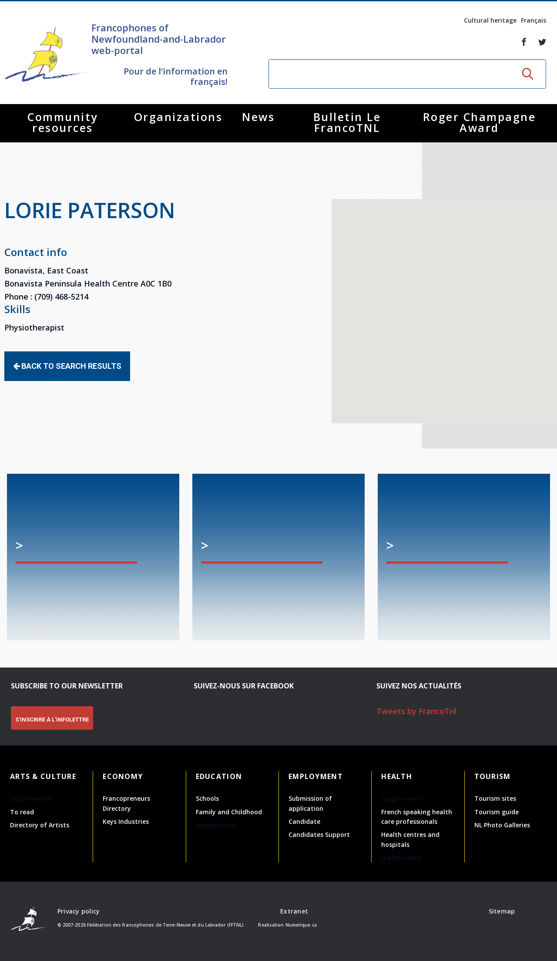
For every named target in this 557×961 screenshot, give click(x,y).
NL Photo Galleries (502, 825)
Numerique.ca (301, 925)
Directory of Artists (39, 825)
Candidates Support (319, 834)
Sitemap (502, 911)
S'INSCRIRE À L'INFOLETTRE (52, 719)
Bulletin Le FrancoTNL (347, 122)
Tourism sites (495, 798)
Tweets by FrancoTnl (416, 711)
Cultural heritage (490, 20)
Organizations (178, 116)
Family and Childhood (229, 812)
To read (22, 812)
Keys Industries (126, 821)
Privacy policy (78, 911)
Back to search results (67, 366)
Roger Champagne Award (479, 122)
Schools (207, 798)
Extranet (294, 911)
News (258, 116)
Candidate (304, 821)
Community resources (62, 122)
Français (533, 20)
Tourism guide (496, 812)
